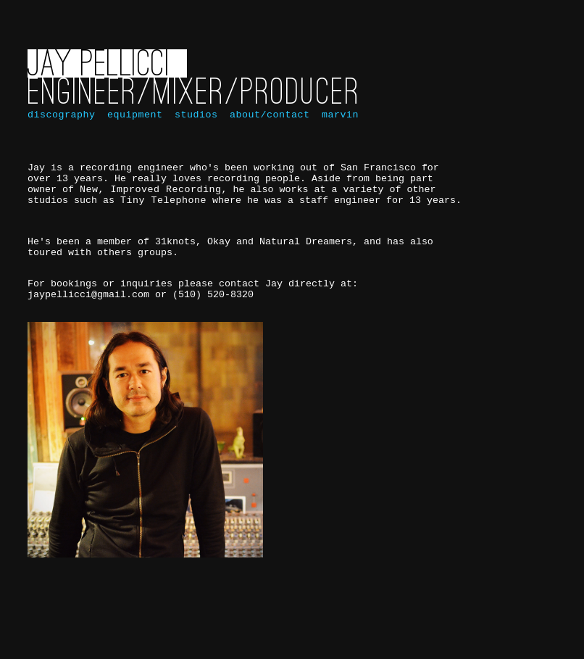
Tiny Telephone (163, 225)
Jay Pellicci (99, 72)
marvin (336, 124)
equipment (131, 124)
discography (61, 124)
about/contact (266, 124)
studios (192, 124)
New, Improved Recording (150, 212)
